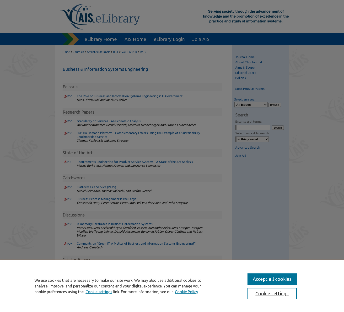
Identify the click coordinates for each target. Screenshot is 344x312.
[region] (172, 286)
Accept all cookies (272, 279)
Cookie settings (99, 292)
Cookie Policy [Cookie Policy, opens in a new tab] (186, 292)
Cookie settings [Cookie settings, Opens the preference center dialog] (272, 293)
